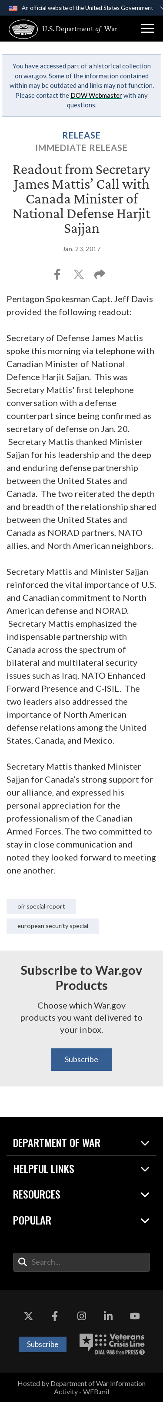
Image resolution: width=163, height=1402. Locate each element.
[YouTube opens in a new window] (135, 1316)
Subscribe (81, 1059)
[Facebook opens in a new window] (55, 1316)
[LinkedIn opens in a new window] (108, 1316)
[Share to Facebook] (58, 277)
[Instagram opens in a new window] (82, 1316)
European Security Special (52, 925)
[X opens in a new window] (28, 1316)
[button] (147, 28)
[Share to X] (79, 277)
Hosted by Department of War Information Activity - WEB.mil (81, 1387)
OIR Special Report (41, 906)
